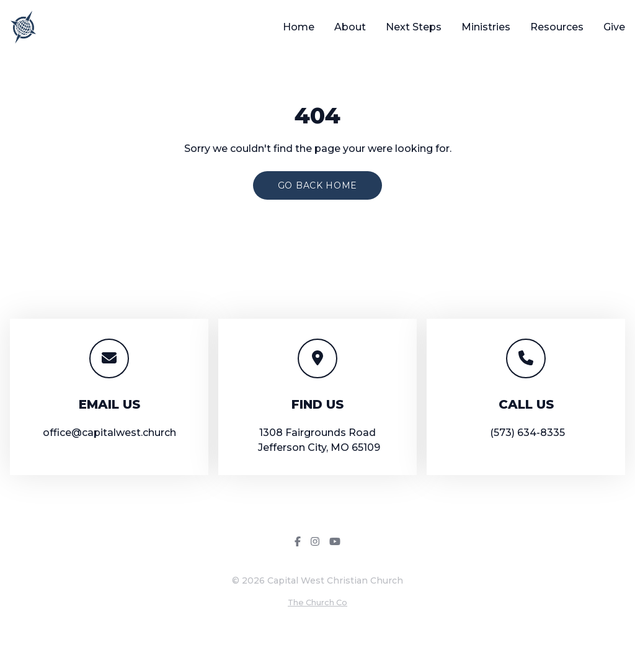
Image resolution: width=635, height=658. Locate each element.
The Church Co (317, 602)
